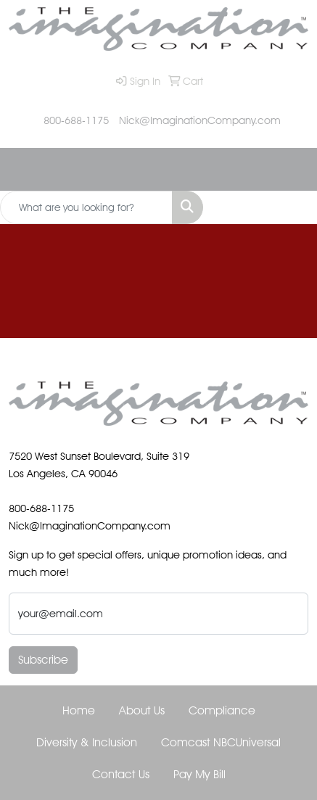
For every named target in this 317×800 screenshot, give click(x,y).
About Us (142, 710)
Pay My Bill (199, 774)
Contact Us (120, 774)
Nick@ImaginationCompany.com (200, 120)
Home (78, 710)
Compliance (222, 710)
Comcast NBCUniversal (221, 742)
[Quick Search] (86, 207)
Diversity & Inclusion (86, 742)
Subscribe (43, 660)
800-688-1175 (76, 120)
